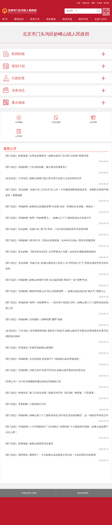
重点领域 (18, 102)
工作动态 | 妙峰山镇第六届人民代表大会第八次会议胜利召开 (49, 178)
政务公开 (35, 19)
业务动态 (18, 90)
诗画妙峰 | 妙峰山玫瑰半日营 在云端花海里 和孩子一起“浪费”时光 (52, 280)
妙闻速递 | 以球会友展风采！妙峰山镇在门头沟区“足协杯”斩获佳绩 (53, 155)
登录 (78, 3)
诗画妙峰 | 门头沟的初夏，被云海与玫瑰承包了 (42, 167)
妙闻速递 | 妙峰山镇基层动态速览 (35, 443)
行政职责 (18, 78)
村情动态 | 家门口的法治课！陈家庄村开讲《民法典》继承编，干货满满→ (57, 392)
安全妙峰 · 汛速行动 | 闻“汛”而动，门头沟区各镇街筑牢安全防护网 (53, 229)
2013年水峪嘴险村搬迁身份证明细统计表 (39, 381)
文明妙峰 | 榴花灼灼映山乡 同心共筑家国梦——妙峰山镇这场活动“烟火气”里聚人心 (61, 291)
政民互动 (83, 19)
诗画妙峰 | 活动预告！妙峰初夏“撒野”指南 (40, 319)
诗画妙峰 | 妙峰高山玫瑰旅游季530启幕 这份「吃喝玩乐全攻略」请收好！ (56, 206)
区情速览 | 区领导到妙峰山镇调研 (35, 347)
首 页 (5, 19)
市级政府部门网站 (29, 493)
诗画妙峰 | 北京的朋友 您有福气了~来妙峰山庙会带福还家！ (49, 359)
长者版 (99, 3)
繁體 (93, 3)
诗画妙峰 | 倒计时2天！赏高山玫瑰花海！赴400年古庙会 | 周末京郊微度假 (56, 240)
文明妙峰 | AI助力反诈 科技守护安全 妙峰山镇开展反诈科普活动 (51, 370)
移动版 (106, 3)
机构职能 (18, 54)
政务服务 (51, 19)
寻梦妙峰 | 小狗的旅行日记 (32, 404)
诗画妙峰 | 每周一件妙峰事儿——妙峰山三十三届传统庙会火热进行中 (54, 218)
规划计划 (18, 66)
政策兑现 (67, 19)
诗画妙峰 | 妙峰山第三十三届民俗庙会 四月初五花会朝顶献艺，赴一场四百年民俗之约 (63, 415)
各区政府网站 (83, 493)
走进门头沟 (101, 19)
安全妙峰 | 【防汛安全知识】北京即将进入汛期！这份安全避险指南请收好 (57, 251)
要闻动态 (19, 19)
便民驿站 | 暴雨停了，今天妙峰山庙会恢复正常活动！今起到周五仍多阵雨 (57, 455)
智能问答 (85, 3)
